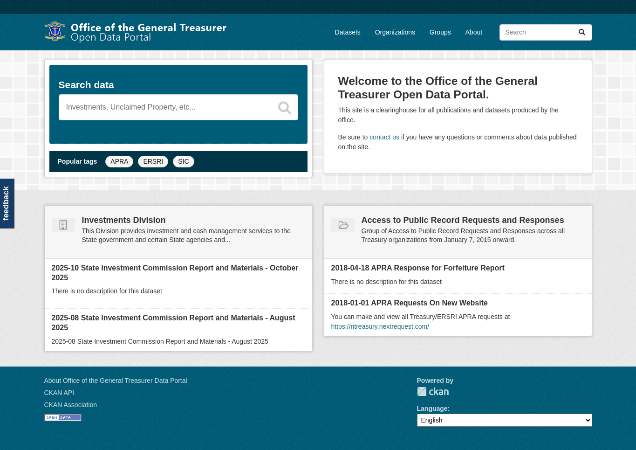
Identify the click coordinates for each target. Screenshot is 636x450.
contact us (384, 137)
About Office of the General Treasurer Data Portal (115, 380)
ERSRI (153, 161)
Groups (440, 32)
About (474, 32)
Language (432, 408)
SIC (183, 161)
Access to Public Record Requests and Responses (463, 220)
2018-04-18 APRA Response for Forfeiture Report (418, 268)
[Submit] (582, 32)
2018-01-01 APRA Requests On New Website (409, 303)
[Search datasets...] (545, 32)
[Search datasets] (178, 107)
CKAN (433, 391)
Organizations (395, 32)
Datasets (348, 32)
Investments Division (124, 220)
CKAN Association (70, 404)
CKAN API (59, 392)
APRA (119, 161)
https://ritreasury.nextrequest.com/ (380, 326)
